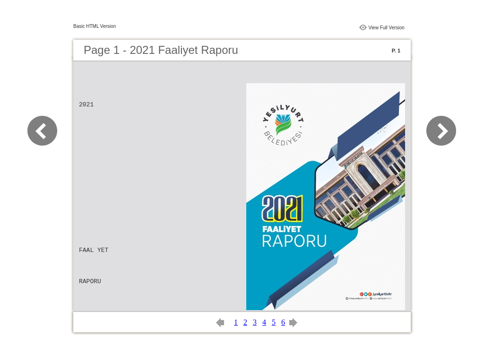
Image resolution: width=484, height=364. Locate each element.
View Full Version (386, 27)
